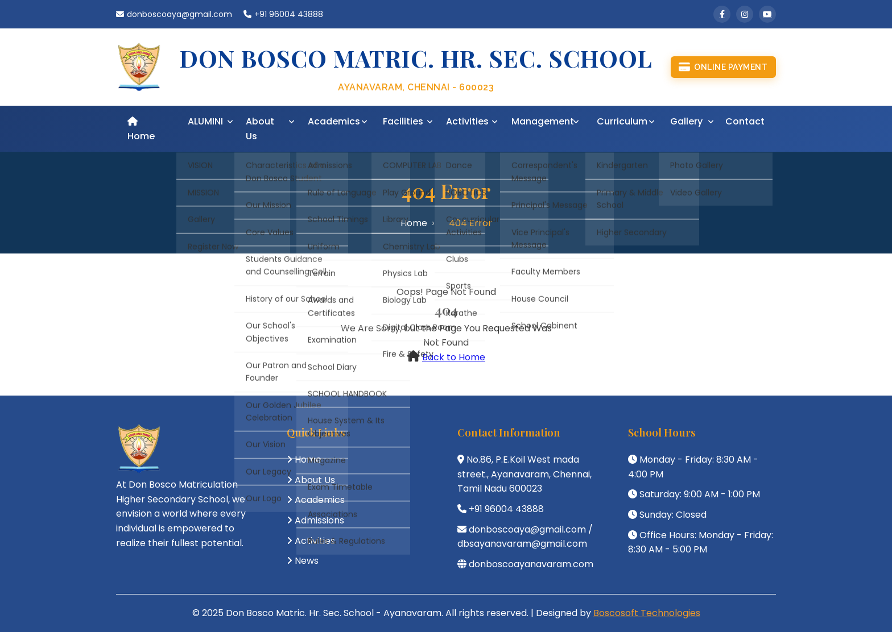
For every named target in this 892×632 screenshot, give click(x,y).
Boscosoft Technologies (646, 612)
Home (141, 130)
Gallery (686, 121)
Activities (467, 121)
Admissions (319, 520)
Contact (745, 121)
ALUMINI (205, 121)
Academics (334, 121)
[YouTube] (767, 14)
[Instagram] (744, 14)
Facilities (403, 121)
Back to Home (453, 357)
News (307, 560)
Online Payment (723, 67)
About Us (260, 129)
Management (542, 121)
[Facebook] (721, 14)
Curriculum (622, 121)
